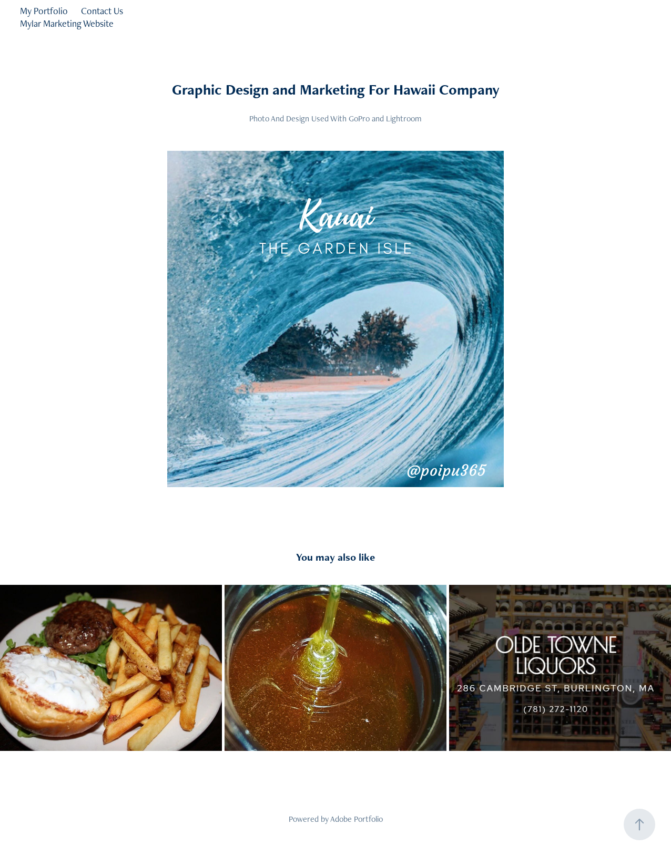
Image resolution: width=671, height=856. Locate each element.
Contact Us (102, 11)
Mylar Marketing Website (67, 23)
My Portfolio (44, 11)
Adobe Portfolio (356, 818)
